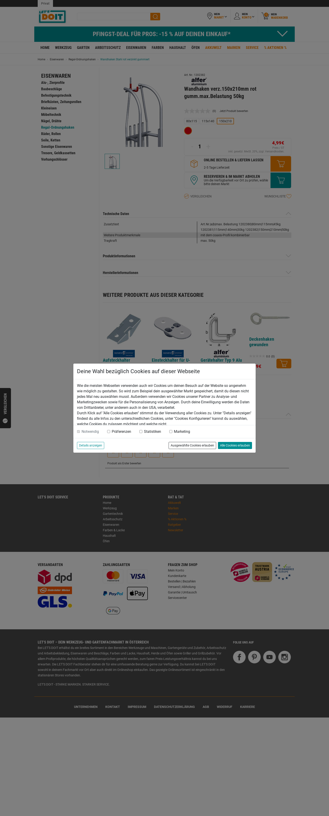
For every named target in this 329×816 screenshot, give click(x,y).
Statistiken (152, 431)
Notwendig (90, 431)
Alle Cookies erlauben (235, 445)
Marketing (182, 431)
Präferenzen (121, 431)
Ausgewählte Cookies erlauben (192, 445)
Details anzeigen (90, 445)
